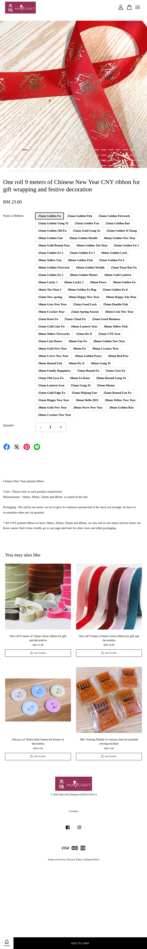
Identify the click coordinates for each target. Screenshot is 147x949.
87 (82, 170)
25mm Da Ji (84, 333)
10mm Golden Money (84, 274)
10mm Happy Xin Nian (121, 297)
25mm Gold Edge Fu (51, 392)
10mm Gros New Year (52, 304)
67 (75, 165)
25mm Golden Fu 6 (115, 289)
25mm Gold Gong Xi (86, 230)
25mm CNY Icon (109, 333)
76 (139, 165)
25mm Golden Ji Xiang (122, 230)
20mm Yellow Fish (116, 326)
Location (73, 811)
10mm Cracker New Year (54, 414)
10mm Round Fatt (50, 363)
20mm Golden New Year (109, 341)
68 (82, 165)
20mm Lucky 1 (48, 282)
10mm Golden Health (83, 238)
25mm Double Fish (115, 304)
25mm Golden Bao (117, 223)
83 (53, 170)
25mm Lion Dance (50, 341)
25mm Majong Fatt (84, 392)
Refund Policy (91, 859)
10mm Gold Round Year (54, 245)
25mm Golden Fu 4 (111, 260)
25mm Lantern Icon (51, 385)
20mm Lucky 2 (74, 282)
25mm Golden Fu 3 (82, 252)
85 (68, 170)
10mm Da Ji (76, 363)
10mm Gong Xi (101, 363)
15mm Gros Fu (115, 370)
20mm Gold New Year (52, 407)
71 (103, 165)
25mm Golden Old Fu (52, 230)
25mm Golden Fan (87, 223)
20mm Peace (98, 282)
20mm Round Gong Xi (111, 378)
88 (89, 170)
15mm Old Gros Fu (50, 378)
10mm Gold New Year (52, 348)
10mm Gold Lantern (117, 274)
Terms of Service (56, 859)
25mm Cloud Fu (75, 319)
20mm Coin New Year (119, 311)
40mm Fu (79, 348)
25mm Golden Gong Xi (53, 223)
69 (89, 165)
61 (32, 165)
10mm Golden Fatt (50, 238)
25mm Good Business (106, 319)
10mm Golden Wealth (90, 267)
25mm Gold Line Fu (51, 326)
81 (39, 170)
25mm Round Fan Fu (117, 392)
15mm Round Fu (88, 370)
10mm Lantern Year (84, 326)
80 (32, 170)
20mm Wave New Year (88, 407)
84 (60, 170)
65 (60, 165)
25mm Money (106, 385)
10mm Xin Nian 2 (49, 289)
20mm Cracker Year (105, 348)
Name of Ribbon (13, 215)
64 (53, 165)
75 (132, 165)
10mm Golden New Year (120, 238)
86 (75, 170)
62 (39, 165)
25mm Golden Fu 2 (50, 252)
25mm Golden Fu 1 (126, 245)
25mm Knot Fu (48, 319)
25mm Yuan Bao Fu (124, 267)
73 (118, 165)
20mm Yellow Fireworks (54, 333)
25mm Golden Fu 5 (50, 274)
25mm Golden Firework (114, 216)
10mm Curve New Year (53, 356)
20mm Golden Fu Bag (81, 289)
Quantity (8, 425)
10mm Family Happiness (54, 370)
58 (10, 165)
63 (46, 165)
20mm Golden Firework (54, 267)
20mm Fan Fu (77, 341)
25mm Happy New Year (53, 400)
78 (17, 170)
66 (68, 165)
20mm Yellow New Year (120, 400)
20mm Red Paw (118, 356)
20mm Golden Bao (121, 407)
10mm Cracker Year (51, 311)
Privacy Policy (75, 859)
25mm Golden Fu (49, 216)
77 (10, 170)
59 (17, 165)
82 (46, 170)
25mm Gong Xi (81, 385)
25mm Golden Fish (79, 216)
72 (110, 165)
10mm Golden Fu (124, 282)
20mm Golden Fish (80, 260)
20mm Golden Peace (88, 356)
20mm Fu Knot (80, 378)
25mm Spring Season (85, 311)
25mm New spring (50, 297)
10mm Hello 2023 (87, 400)
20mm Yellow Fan (49, 260)
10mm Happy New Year (83, 297)
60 (25, 165)
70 (96, 165)
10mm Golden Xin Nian (91, 245)
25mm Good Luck (85, 304)
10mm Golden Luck (114, 252)
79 (25, 170)
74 (125, 165)
